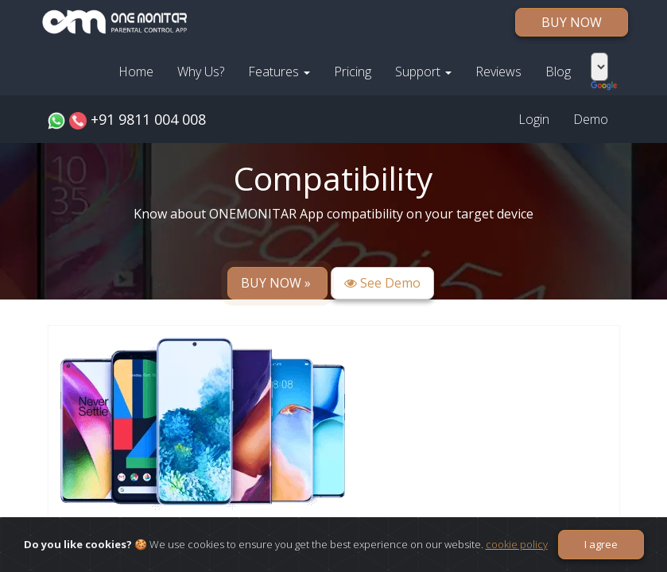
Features (279, 71)
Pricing (352, 71)
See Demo (382, 283)
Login (533, 119)
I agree (601, 544)
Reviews (498, 71)
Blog (558, 71)
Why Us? (200, 71)
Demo (590, 119)
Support (423, 71)
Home (135, 71)
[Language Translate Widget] (599, 66)
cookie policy (517, 544)
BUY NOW (571, 22)
